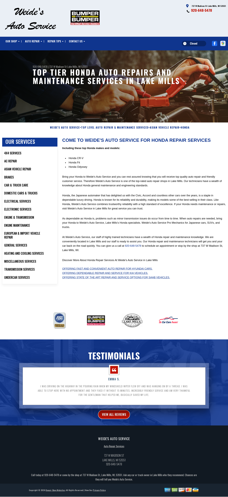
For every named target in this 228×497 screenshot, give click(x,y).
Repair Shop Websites (55, 492)
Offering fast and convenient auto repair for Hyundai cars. (107, 270)
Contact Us (75, 41)
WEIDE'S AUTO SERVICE (65, 129)
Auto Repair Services (114, 448)
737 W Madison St (58, 66)
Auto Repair (32, 41)
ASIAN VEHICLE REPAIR (164, 129)
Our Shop (11, 41)
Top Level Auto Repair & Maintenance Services (114, 129)
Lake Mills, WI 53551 (77, 66)
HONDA (185, 129)
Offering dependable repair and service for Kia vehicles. (105, 274)
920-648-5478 (201, 10)
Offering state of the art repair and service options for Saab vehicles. (116, 278)
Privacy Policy (99, 492)
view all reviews (114, 416)
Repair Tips (54, 41)
